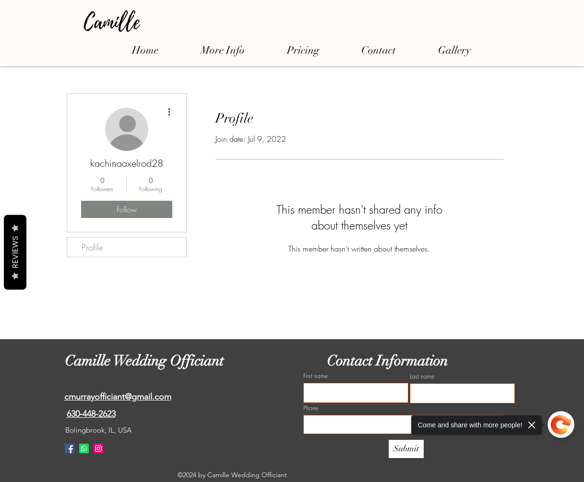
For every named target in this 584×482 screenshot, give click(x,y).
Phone (310, 408)
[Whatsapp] (84, 448)
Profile (92, 247)
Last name (422, 376)
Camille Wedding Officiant (146, 361)
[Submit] (406, 449)
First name (315, 376)
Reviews (15, 252)
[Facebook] (69, 448)
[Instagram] (98, 448)
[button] (222, 50)
